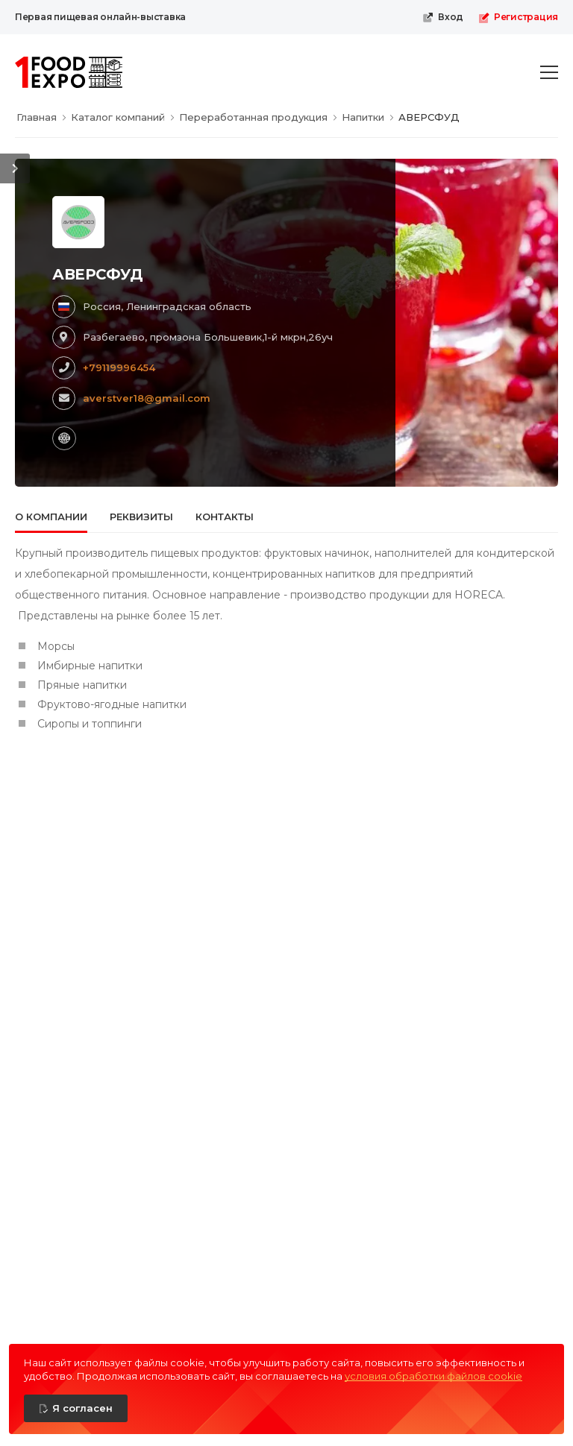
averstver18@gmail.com (146, 398)
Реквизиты (141, 516)
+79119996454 (119, 367)
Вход (442, 17)
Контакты (224, 516)
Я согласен (82, 1408)
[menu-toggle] (549, 72)
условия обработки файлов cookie (433, 1376)
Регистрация (518, 17)
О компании (51, 516)
